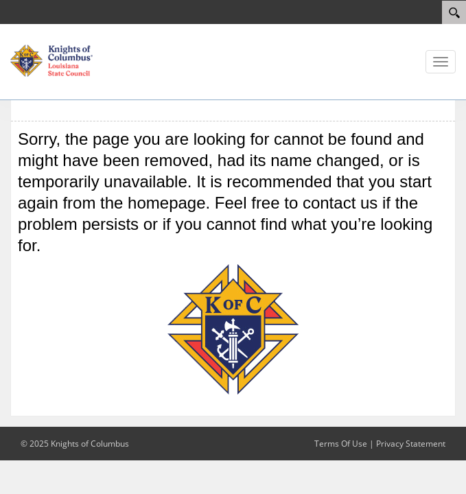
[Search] (454, 12)
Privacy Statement (410, 443)
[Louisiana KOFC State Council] (51, 60)
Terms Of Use (340, 443)
